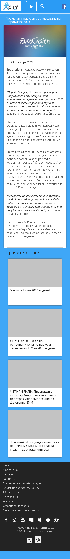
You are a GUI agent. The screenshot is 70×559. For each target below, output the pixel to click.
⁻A (29, 540)
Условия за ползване (16, 506)
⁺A (38, 540)
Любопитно (10, 470)
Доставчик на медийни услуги (22, 483)
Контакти (9, 501)
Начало (7, 465)
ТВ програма (11, 492)
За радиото (10, 474)
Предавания (10, 497)
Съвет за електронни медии (21, 510)
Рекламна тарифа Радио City (21, 488)
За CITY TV (9, 479)
